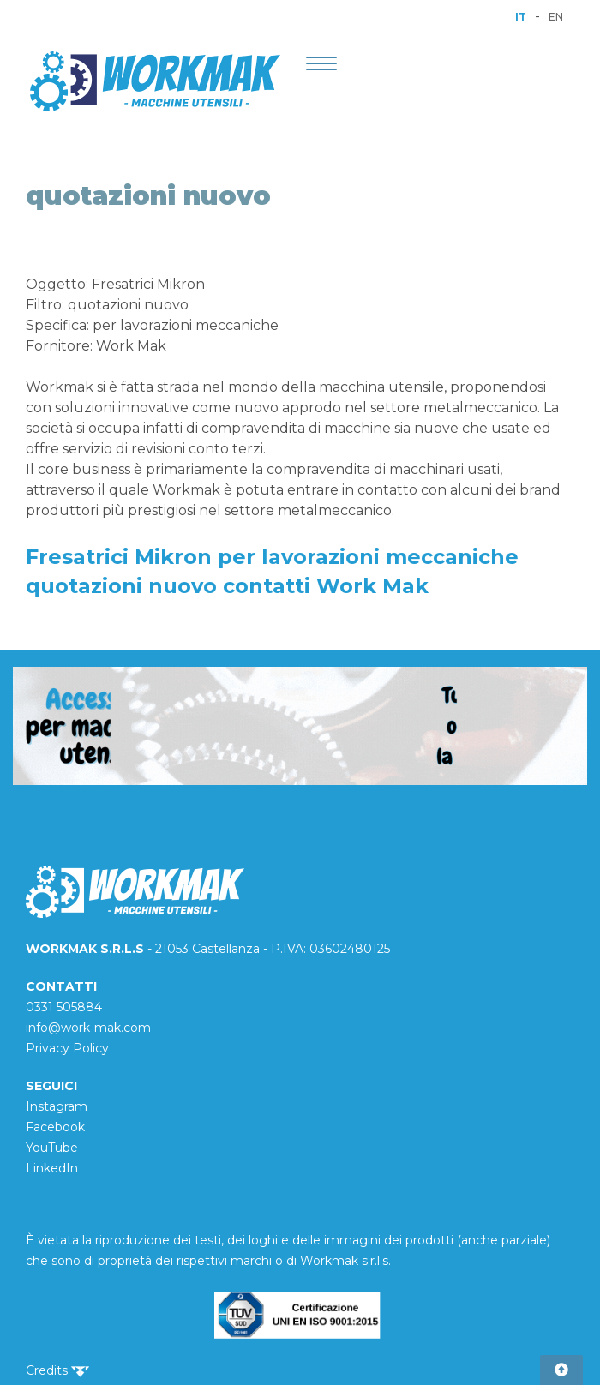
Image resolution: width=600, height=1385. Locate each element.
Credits (57, 1370)
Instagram (56, 1106)
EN (556, 16)
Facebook (55, 1127)
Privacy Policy (67, 1048)
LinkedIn (52, 1168)
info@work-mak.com (88, 1027)
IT (520, 16)
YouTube (52, 1147)
